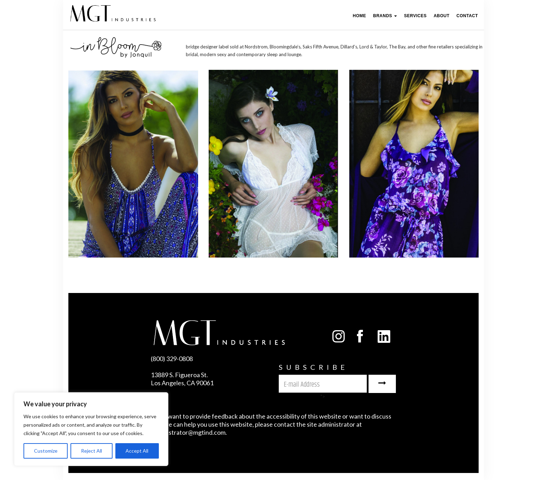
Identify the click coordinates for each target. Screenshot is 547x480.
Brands (385, 15)
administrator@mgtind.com (188, 432)
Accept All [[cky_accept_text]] (137, 451)
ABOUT (442, 15)
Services (415, 15)
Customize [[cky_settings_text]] (46, 451)
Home (359, 15)
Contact (467, 15)
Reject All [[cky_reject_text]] (91, 451)
